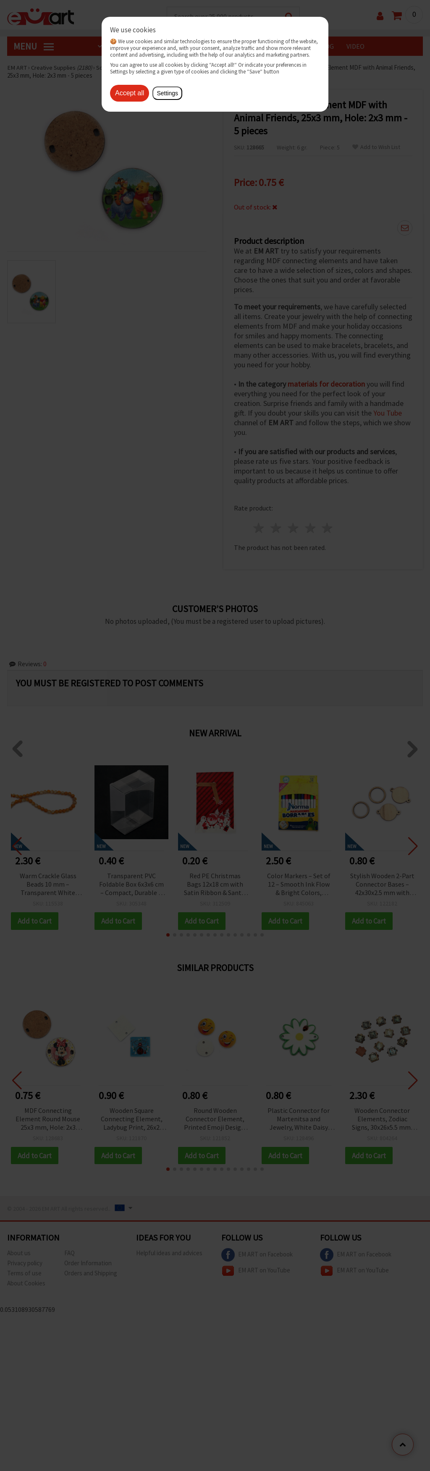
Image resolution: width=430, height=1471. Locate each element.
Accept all (129, 93)
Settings (167, 93)
